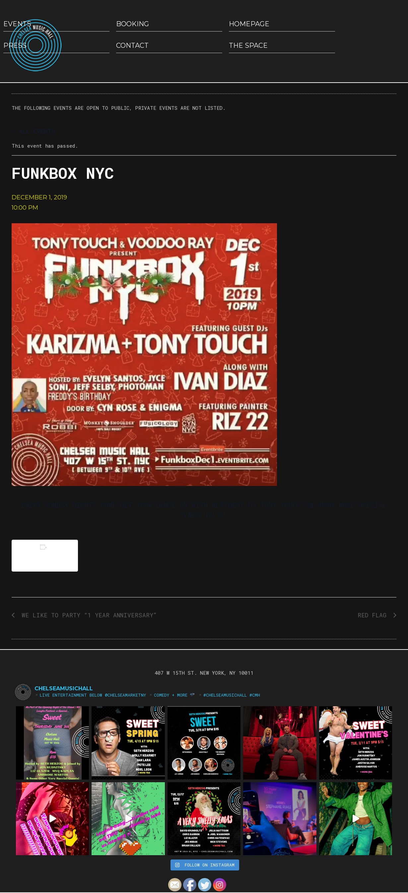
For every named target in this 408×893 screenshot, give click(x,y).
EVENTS (17, 24)
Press (15, 45)
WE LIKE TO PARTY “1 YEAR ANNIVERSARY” (87, 615)
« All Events (33, 131)
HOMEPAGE (249, 24)
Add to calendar (45, 555)
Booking (132, 24)
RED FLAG (374, 615)
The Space (248, 45)
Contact (132, 45)
